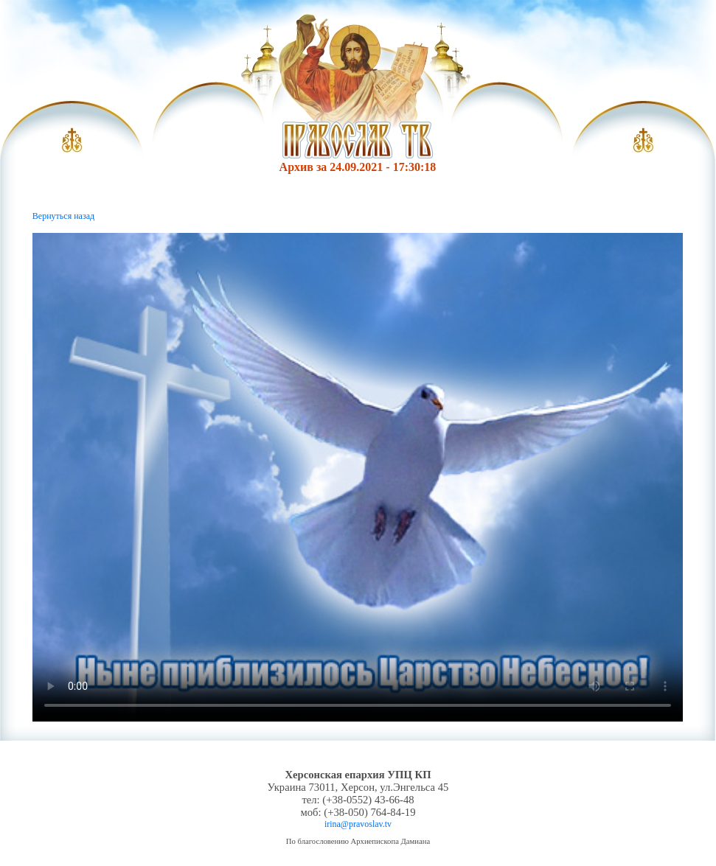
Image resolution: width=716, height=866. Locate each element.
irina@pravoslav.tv (358, 824)
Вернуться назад (63, 216)
